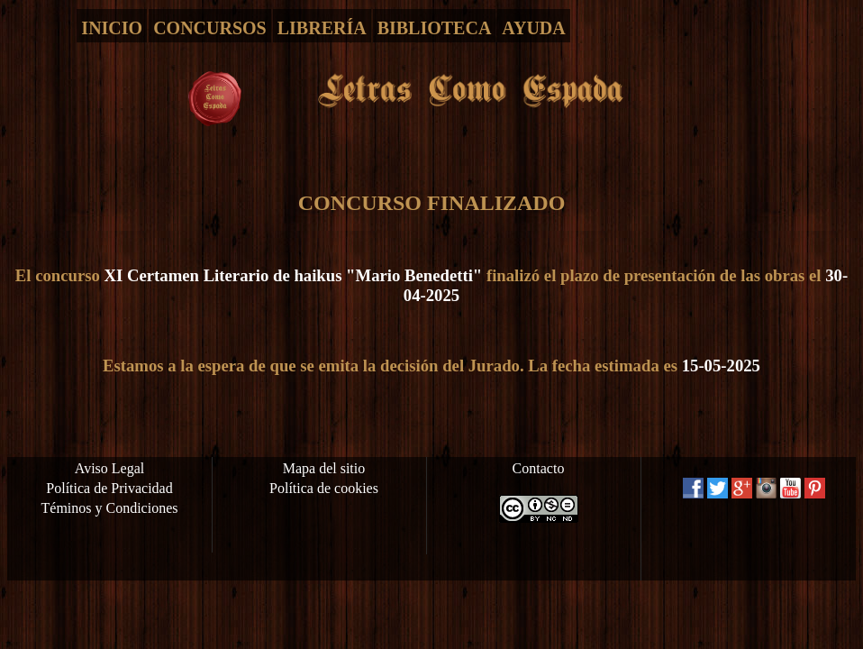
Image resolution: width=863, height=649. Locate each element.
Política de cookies (323, 488)
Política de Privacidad (109, 488)
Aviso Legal (109, 468)
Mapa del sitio (324, 468)
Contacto (539, 468)
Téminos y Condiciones (109, 508)
